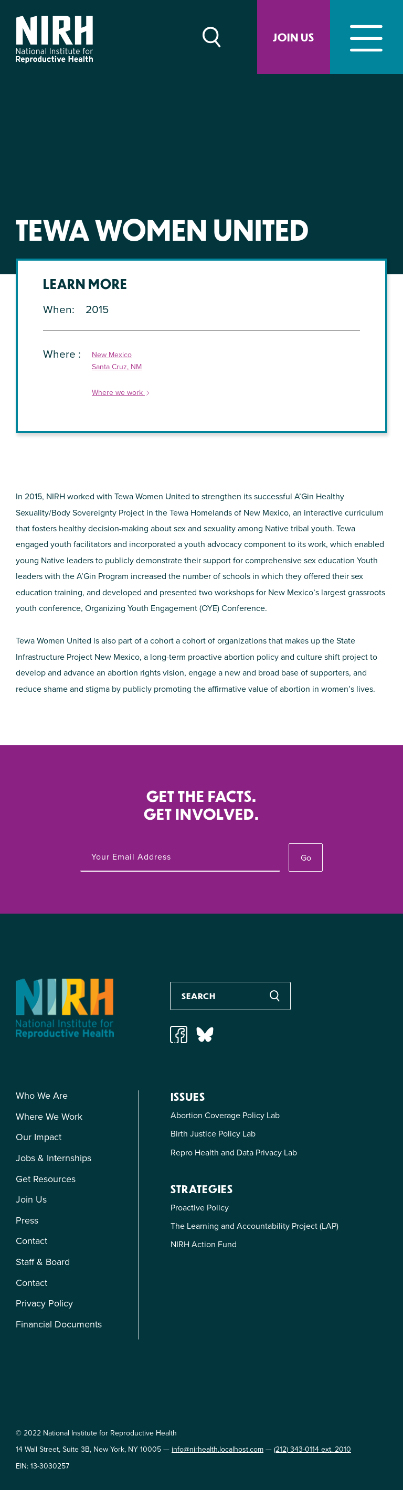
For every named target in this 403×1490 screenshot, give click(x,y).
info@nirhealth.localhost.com (217, 1449)
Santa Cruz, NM (117, 367)
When (57, 309)
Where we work (121, 393)
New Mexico (112, 355)
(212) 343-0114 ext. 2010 (312, 1449)
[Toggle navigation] (366, 37)
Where (60, 353)
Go (306, 858)
